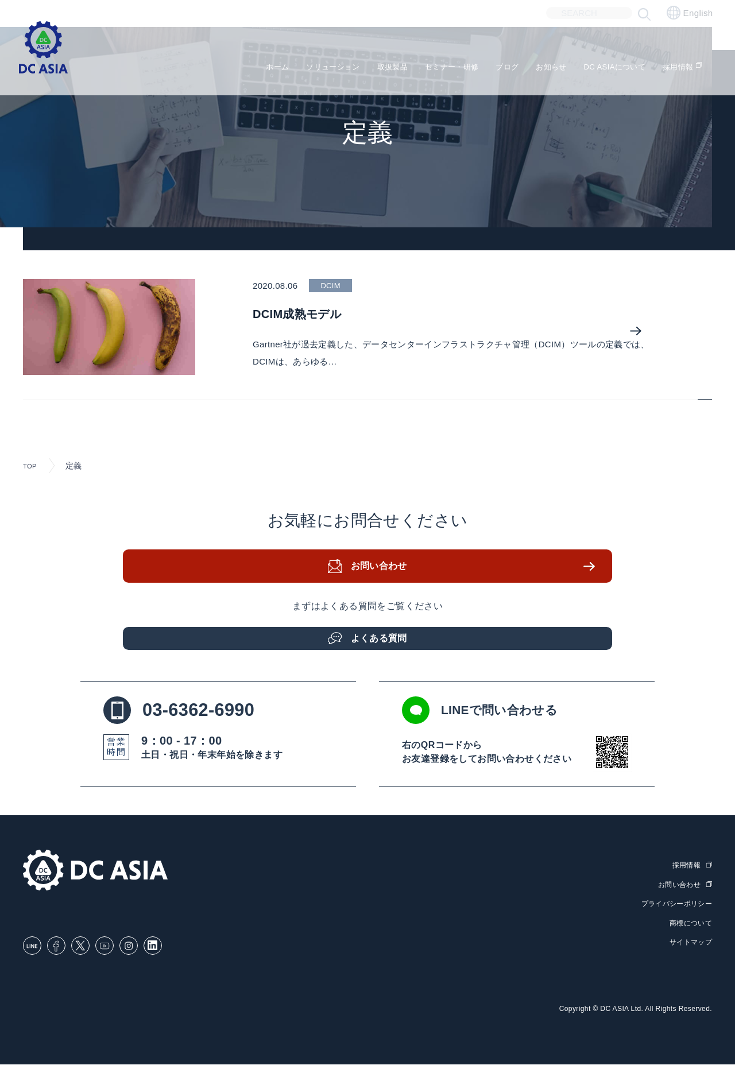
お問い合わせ (382, 576)
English (690, 13)
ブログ (496, 63)
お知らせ (547, 63)
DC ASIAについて (620, 63)
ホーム (229, 63)
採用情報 (694, 63)
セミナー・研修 (432, 63)
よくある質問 (382, 643)
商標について (689, 932)
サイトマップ (689, 951)
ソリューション (294, 63)
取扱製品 (363, 63)
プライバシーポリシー (673, 913)
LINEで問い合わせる (503, 721)
